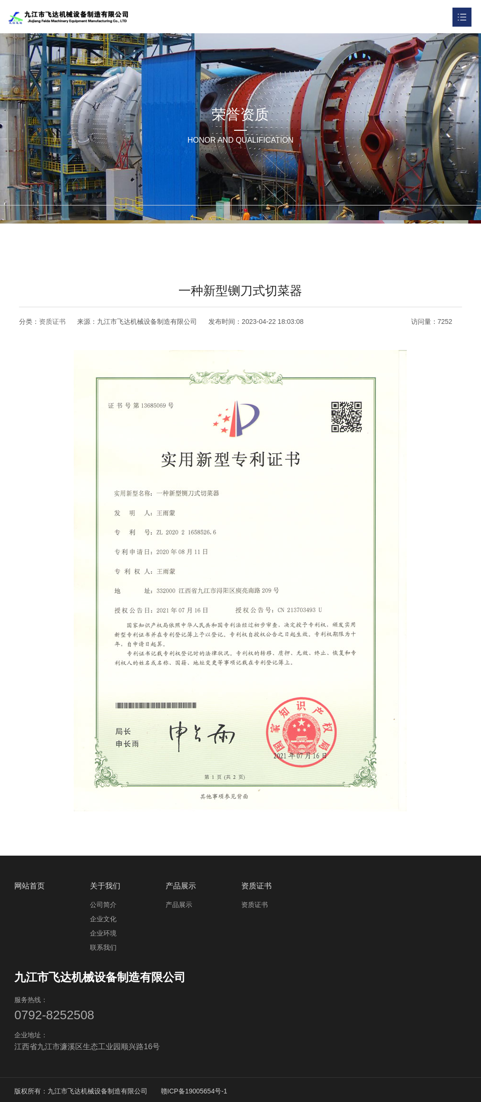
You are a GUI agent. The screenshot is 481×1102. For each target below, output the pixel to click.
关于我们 (105, 884)
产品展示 (181, 884)
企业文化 (103, 917)
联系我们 (103, 945)
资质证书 (52, 321)
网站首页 (29, 884)
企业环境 (103, 931)
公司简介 (103, 903)
